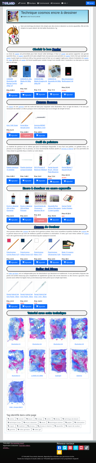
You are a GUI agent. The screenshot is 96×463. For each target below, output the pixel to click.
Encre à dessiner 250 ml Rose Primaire (26, 201)
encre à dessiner (30, 422)
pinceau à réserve (67, 149)
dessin (29, 419)
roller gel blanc (13, 273)
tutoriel (20, 419)
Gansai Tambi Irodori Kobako (68, 200)
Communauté (43, 3)
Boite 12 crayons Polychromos (68, 247)
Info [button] (64, 3)
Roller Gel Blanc (47, 268)
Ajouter (13, 95)
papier (17, 54)
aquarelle (59, 426)
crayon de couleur (73, 426)
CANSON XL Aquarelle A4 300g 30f (54, 74)
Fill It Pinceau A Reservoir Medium (40, 162)
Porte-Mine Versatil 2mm (26, 120)
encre (42, 422)
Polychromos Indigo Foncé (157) (26, 247)
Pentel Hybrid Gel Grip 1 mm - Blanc (40, 289)
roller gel (37, 430)
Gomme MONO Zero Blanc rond (40, 120)
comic (48, 419)
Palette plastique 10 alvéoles (13, 162)
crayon (11, 107)
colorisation (79, 422)
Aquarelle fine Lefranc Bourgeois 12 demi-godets (54, 201)
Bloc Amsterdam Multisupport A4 (68, 73)
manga (38, 419)
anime (11, 419)
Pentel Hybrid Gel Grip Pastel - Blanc (13, 289)
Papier (56, 49)
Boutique (31, 3)
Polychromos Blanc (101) (40, 247)
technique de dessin (70, 419)
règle (10, 60)
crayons (25, 231)
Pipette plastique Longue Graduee (26, 162)
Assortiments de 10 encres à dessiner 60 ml (40, 201)
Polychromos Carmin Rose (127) (13, 247)
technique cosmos (55, 422)
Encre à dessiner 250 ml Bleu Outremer (13, 201)
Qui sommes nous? (17, 443)
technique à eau (14, 422)
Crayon (41, 102)
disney (57, 419)
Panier (90, 3)
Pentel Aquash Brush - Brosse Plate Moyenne (54, 163)
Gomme (52, 102)
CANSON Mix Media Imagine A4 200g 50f (40, 74)
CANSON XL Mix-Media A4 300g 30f (26, 74)
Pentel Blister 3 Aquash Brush (68, 162)
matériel (21, 426)
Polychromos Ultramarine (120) (54, 247)
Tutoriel (22, 3)
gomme (21, 107)
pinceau (31, 426)
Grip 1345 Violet (13, 118)
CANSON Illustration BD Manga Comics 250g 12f (13, 76)
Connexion (55, 3)
